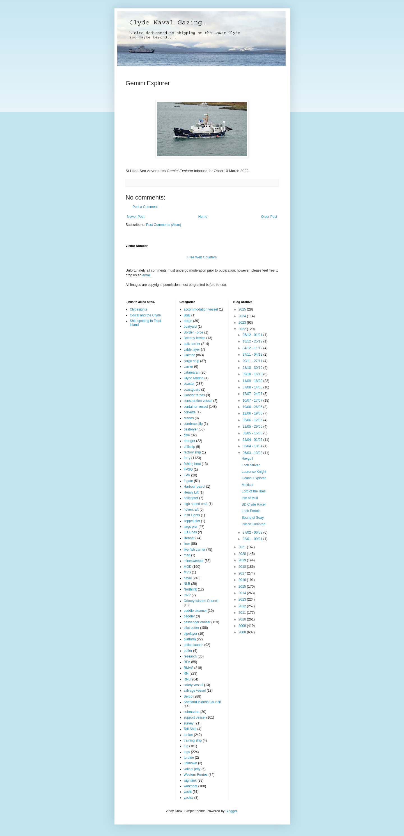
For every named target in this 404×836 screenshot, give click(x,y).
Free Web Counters (202, 257)
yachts (189, 798)
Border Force (193, 332)
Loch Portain (251, 511)
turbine (189, 757)
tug (186, 746)
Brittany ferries (194, 338)
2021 (242, 547)
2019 (242, 560)
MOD (188, 567)
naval (188, 578)
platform (190, 639)
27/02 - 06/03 (252, 532)
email (147, 275)
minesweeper (194, 561)
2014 (242, 593)
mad (187, 555)
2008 (242, 632)
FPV (187, 475)
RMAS (189, 668)
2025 (242, 309)
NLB (187, 584)
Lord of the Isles (253, 491)
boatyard (190, 326)
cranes (189, 418)
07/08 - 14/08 (252, 387)
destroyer (191, 429)
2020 (242, 554)
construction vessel (198, 401)
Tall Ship (190, 729)
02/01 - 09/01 (252, 539)
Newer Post (135, 217)
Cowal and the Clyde (145, 315)
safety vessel (193, 685)
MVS (187, 572)
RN (186, 673)
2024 (242, 316)
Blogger (231, 811)
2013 (242, 599)
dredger (189, 441)
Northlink (190, 589)
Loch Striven (251, 465)
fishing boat (192, 464)
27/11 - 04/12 (252, 354)
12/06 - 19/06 (252, 413)
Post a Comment (145, 207)
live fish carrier (194, 550)
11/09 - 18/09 (252, 381)
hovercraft (191, 509)
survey (189, 723)
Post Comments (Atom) (163, 225)
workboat (191, 786)
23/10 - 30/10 (252, 368)
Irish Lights (192, 515)
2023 (242, 323)
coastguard (192, 390)
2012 (242, 606)
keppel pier (192, 521)
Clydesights (138, 309)
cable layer (192, 349)
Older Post (269, 217)
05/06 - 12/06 (252, 420)
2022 (242, 329)
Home (202, 217)
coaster (189, 384)
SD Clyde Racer (254, 504)
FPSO (188, 469)
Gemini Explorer (254, 478)
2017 (242, 573)
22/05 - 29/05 (252, 427)
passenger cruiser (197, 622)
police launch (193, 645)
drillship (189, 447)
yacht (188, 792)
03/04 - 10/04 (252, 446)
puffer (188, 651)
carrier (188, 367)
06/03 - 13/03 (252, 453)
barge (188, 321)
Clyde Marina (194, 378)
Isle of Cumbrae (253, 524)
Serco (188, 696)
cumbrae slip (193, 424)
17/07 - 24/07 (252, 394)
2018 (242, 567)
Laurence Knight (254, 472)
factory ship (192, 452)
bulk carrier (192, 344)
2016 (242, 580)
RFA (187, 662)
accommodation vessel (201, 309)
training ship (193, 740)
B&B (187, 315)
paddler (189, 616)
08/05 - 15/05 (252, 433)
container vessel (196, 407)
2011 (242, 613)
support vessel (194, 717)
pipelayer (191, 634)
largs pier (191, 527)
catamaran (192, 372)
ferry (187, 458)
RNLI (187, 679)
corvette (190, 412)
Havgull (247, 458)
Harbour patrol (194, 486)
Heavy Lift (191, 492)
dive (187, 435)
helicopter (191, 498)
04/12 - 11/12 (252, 348)
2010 (242, 619)
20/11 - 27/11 (252, 361)
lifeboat (189, 538)
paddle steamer (195, 611)
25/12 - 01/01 (252, 335)
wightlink (190, 780)
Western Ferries (196, 775)
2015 (242, 587)
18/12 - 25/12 (252, 341)
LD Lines (190, 532)
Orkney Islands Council (201, 601)
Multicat (247, 485)
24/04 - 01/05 (252, 440)
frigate (188, 481)
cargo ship (191, 361)
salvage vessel (195, 691)
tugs (187, 752)
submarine (191, 712)
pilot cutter (191, 628)
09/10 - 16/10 (252, 374)
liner (187, 544)
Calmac (189, 355)
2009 (242, 626)
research (190, 656)
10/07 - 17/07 (252, 400)
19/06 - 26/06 (252, 407)
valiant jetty (192, 769)
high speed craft (196, 504)
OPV (187, 595)
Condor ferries (194, 395)
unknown (190, 763)
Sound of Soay (253, 518)
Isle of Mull (250, 498)
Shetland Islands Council (202, 702)
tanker (188, 735)
